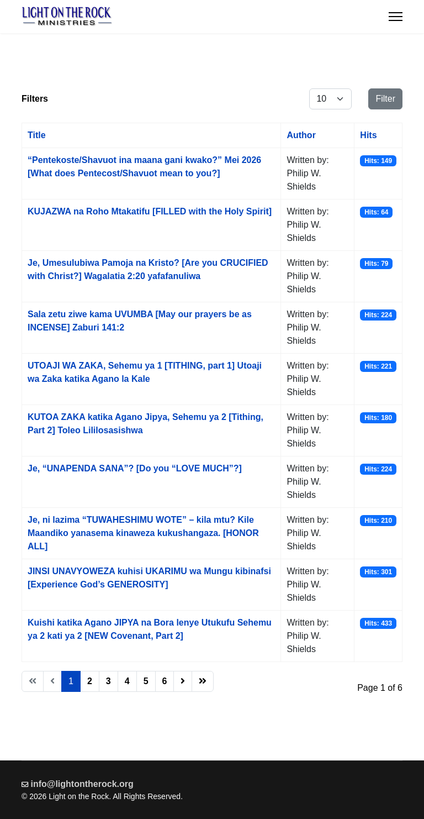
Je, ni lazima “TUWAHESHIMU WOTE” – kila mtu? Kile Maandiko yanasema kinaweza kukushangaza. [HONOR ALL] (143, 533)
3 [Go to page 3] (108, 681)
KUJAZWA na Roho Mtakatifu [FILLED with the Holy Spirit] (150, 211)
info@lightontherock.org (82, 784)
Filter (385, 98)
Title (37, 135)
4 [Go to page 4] (127, 681)
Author (301, 135)
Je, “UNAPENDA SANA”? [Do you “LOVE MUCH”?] (135, 468)
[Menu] (395, 16)
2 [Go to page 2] (89, 681)
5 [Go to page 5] (146, 681)
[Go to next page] (182, 681)
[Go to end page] (203, 681)
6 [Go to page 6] (164, 681)
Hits (368, 135)
